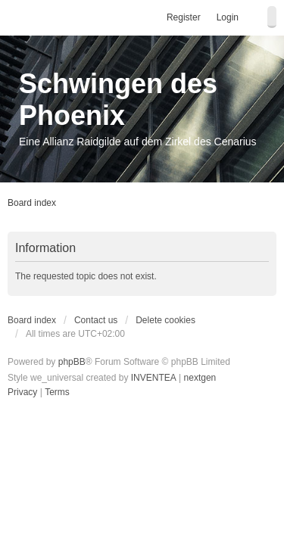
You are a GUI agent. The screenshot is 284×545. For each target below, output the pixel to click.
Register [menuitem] (184, 17)
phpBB (72, 362)
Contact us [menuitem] (95, 320)
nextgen (200, 377)
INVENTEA (153, 377)
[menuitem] (22, 393)
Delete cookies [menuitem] (165, 320)
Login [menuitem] (228, 17)
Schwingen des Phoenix (118, 99)
